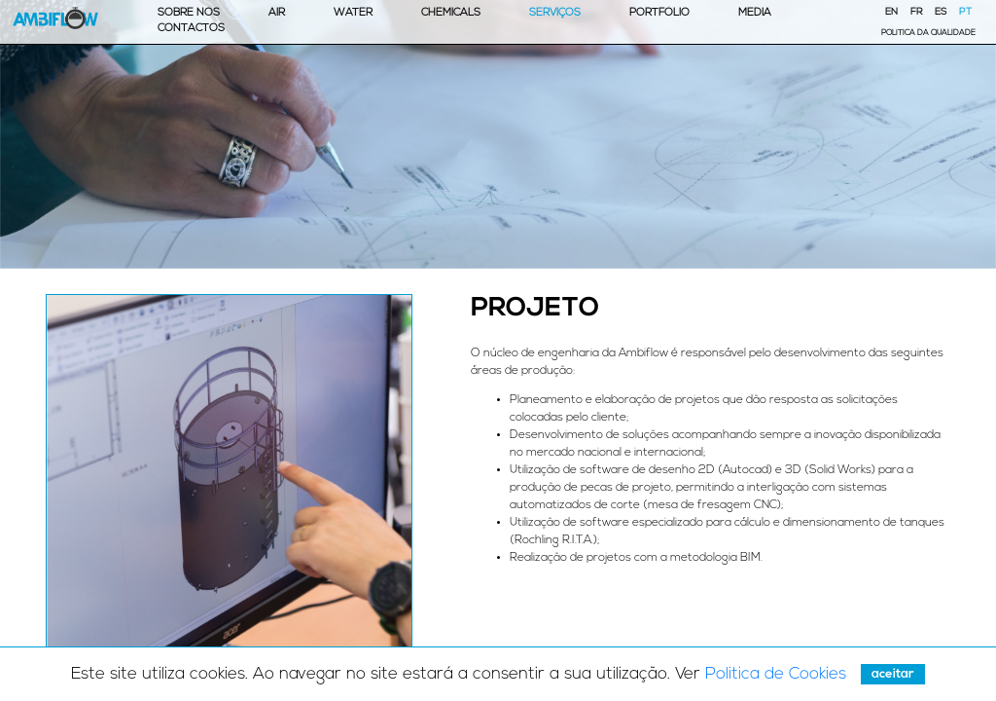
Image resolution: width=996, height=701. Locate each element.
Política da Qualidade (928, 33)
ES (940, 12)
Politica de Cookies (775, 674)
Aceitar (893, 674)
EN (891, 12)
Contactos (191, 28)
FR (916, 12)
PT (965, 12)
